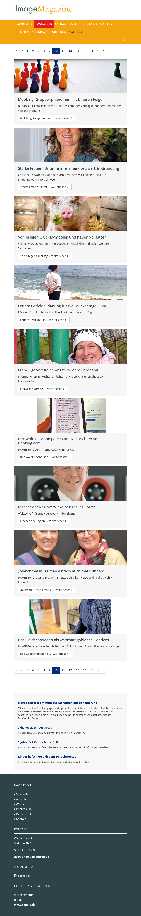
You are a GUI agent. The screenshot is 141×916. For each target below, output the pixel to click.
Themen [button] (23, 32)
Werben (76, 32)
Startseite (25, 24)
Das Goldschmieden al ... (46, 654)
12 (70, 50)
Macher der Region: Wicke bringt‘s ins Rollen (56, 506)
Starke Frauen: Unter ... (44, 187)
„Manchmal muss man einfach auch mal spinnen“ (61, 571)
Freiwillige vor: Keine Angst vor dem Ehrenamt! (58, 370)
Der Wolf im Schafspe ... (45, 457)
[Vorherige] (22, 51)
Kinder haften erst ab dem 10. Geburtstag (47, 756)
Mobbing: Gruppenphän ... (47, 118)
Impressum (23, 809)
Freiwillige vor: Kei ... (43, 389)
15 (91, 50)
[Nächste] (98, 51)
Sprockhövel (66, 24)
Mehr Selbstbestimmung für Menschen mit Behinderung (57, 703)
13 (77, 50)
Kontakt (21, 819)
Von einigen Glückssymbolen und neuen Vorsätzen (62, 237)
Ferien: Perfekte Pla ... (44, 320)
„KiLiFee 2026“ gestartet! (35, 727)
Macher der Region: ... (44, 521)
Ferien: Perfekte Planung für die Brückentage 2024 (62, 305)
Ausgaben (44, 24)
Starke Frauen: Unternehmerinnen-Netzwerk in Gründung (68, 168)
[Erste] (17, 51)
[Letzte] (103, 51)
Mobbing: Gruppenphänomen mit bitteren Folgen (61, 99)
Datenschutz (24, 814)
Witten (106, 24)
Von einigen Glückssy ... (45, 256)
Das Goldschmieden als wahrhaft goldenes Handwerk (65, 639)
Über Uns (58, 32)
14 (84, 50)
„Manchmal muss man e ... (47, 590)
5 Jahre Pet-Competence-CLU (38, 742)
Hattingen (89, 24)
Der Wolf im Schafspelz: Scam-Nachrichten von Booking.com (59, 440)
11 (63, 50)
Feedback (40, 32)
